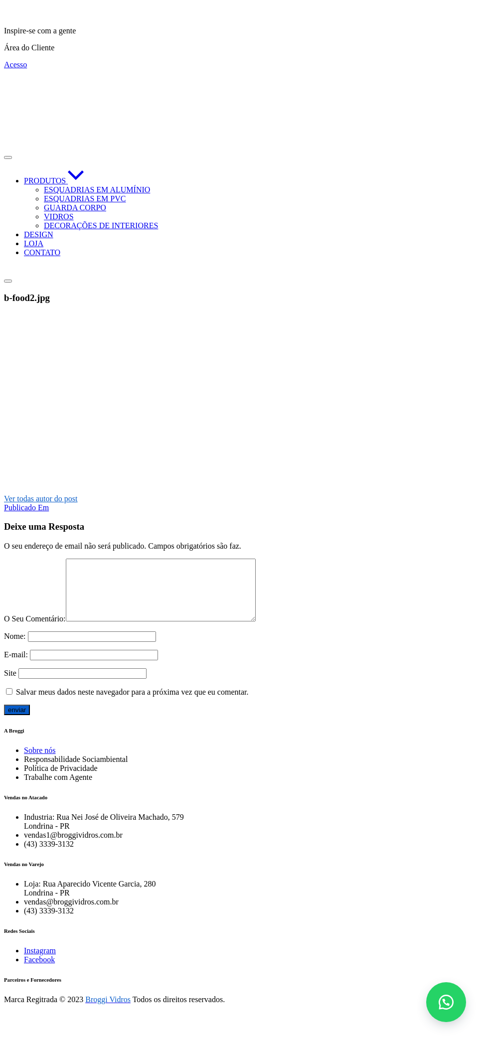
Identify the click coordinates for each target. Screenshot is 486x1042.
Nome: (15, 648)
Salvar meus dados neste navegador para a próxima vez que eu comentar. (132, 704)
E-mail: (16, 666)
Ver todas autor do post (41, 498)
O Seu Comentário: (35, 630)
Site (10, 685)
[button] (446, 1002)
